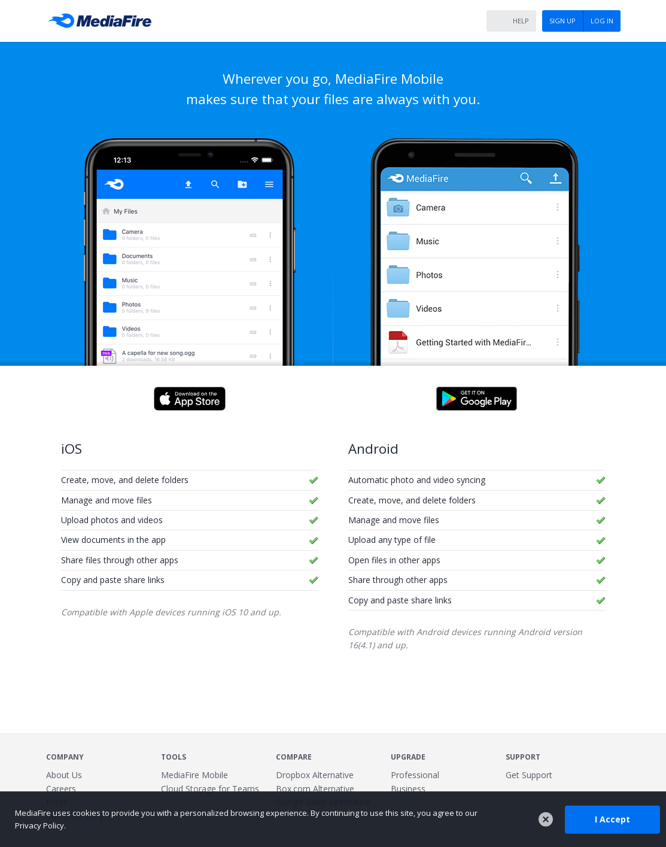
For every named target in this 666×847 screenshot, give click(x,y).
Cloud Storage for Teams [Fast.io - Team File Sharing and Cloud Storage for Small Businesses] (210, 788)
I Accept (612, 819)
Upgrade (408, 757)
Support (523, 757)
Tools (173, 757)
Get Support (529, 775)
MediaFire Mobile (194, 775)
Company (65, 757)
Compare (294, 757)
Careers (61, 788)
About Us (64, 775)
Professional (415, 775)
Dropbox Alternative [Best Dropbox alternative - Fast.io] (315, 775)
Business (408, 788)
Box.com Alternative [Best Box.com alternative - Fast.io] (315, 788)
